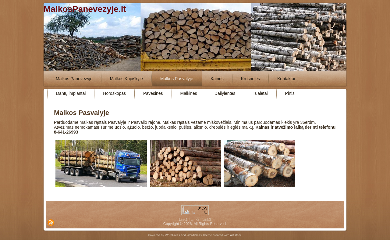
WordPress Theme (199, 235)
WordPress (172, 235)
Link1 (183, 219)
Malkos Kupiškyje (126, 78)
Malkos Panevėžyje (74, 78)
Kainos (217, 78)
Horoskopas (114, 93)
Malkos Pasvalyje (176, 78)
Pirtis (290, 93)
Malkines (188, 93)
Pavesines (153, 93)
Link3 (206, 219)
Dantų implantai (71, 93)
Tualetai (260, 93)
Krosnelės (250, 78)
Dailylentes (224, 93)
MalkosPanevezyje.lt (85, 9)
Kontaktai (286, 78)
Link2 (195, 219)
